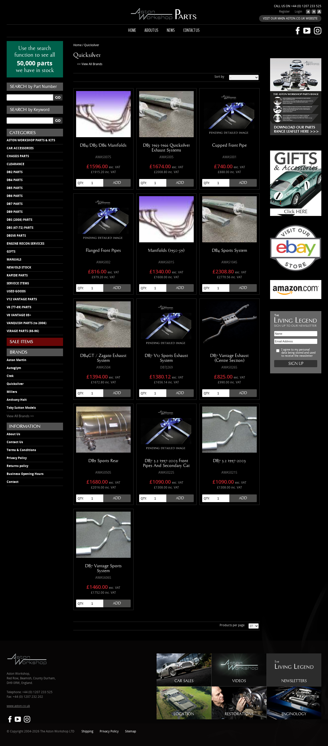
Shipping (87, 731)
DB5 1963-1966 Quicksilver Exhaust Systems (166, 148)
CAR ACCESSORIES (20, 148)
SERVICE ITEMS (18, 283)
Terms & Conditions (21, 450)
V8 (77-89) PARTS (19, 307)
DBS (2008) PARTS (19, 220)
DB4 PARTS (15, 180)
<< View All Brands (89, 64)
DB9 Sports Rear (103, 460)
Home (132, 30)
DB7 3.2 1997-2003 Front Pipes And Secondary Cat (166, 463)
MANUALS (14, 259)
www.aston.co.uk (18, 706)
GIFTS (11, 251)
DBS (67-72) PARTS (20, 228)
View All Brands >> (20, 416)
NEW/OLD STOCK (19, 267)
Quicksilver (15, 384)
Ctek (10, 376)
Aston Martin (16, 360)
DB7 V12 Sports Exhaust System (166, 358)
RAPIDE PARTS (17, 275)
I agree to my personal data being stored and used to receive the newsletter (298, 352)
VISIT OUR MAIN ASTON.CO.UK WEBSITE (290, 18)
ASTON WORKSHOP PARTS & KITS (31, 140)
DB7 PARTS (15, 204)
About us (151, 30)
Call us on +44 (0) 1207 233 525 (297, 6)
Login (298, 11)
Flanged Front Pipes (103, 250)
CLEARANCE (15, 164)
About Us (13, 434)
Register (284, 11)
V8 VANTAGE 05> (19, 315)
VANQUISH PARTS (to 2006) (26, 323)
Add (117, 183)
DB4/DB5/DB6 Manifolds (103, 145)
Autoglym (14, 368)
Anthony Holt (17, 400)
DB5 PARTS (15, 188)
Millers (12, 392)
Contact (12, 482)
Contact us (191, 30)
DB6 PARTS (15, 196)
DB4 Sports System (229, 250)
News (171, 30)
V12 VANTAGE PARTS (22, 299)
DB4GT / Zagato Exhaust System (103, 358)
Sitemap (130, 731)
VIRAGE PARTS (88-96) (23, 331)
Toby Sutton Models (21, 408)
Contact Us (15, 442)
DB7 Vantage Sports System (103, 568)
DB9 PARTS (15, 212)
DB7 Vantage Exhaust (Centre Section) (229, 358)
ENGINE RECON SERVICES (25, 243)
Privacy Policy (17, 458)
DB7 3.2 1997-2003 (229, 460)
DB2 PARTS (15, 172)
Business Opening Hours (25, 474)
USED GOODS (16, 291)
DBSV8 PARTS (16, 235)
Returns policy (17, 466)
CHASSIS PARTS (18, 156)
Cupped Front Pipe (229, 145)
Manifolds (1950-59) (166, 250)
